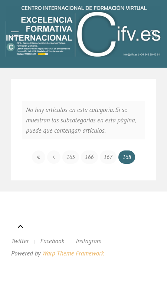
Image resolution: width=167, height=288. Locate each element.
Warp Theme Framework (73, 253)
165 (70, 156)
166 (89, 156)
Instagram (88, 241)
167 (108, 156)
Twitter (20, 241)
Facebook (52, 241)
